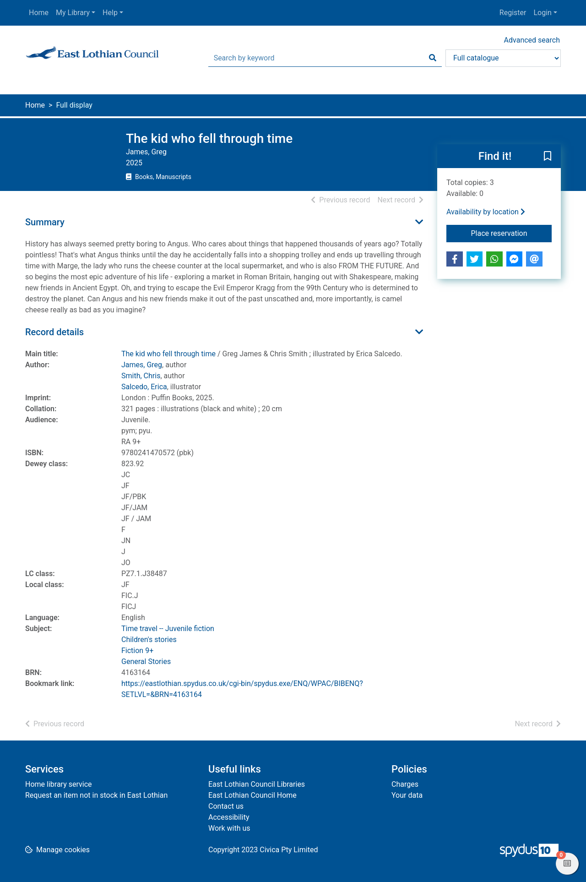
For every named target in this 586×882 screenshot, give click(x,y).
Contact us (226, 806)
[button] (547, 157)
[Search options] (503, 58)
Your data (407, 795)
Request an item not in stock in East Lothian (96, 795)
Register (512, 12)
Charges (404, 784)
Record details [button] (54, 332)
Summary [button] (45, 222)
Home (39, 12)
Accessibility (229, 817)
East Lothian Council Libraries (256, 784)
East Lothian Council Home (252, 795)
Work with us (229, 828)
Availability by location (485, 211)
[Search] (432, 58)
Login (542, 12)
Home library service (58, 784)
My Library (73, 12)
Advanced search (532, 40)
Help (110, 12)
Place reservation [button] (511, 233)
